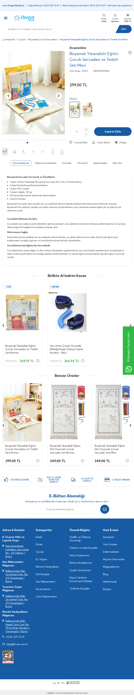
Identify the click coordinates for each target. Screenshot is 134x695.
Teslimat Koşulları (79, 588)
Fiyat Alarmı (101, 142)
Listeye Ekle (78, 142)
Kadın (39, 537)
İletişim (107, 589)
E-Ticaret (57, 693)
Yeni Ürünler (110, 544)
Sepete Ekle (113, 131)
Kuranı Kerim (43, 589)
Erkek (39, 544)
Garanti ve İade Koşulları (83, 547)
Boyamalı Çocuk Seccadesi (42, 39)
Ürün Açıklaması (20, 163)
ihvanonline (77, 48)
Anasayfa (8, 39)
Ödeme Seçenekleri (45, 163)
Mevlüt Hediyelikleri (47, 566)
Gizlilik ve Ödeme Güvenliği (80, 538)
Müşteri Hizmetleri (114, 559)
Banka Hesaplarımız (80, 562)
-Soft (49, 693)
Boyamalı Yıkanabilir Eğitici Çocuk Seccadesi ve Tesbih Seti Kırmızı (21, 349)
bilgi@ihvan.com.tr (17, 644)
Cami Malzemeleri (46, 596)
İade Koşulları (100, 163)
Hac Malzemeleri (45, 581)
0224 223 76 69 (15, 636)
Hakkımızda (110, 581)
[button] (27, 142)
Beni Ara (117, 163)
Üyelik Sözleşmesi (80, 570)
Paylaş (120, 142)
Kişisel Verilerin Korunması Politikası (80, 579)
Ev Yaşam (41, 559)
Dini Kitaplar (43, 574)
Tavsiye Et (82, 163)
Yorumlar (66, 163)
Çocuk (21, 39)
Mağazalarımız (111, 566)
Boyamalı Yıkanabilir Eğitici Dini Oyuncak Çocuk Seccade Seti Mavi (110, 449)
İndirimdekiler (111, 551)
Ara (123, 29)
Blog (105, 574)
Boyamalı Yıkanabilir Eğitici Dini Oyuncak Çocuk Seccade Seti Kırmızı (65, 449)
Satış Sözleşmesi (79, 555)
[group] (33, 93)
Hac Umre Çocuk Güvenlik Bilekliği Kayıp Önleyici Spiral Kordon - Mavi (66, 349)
